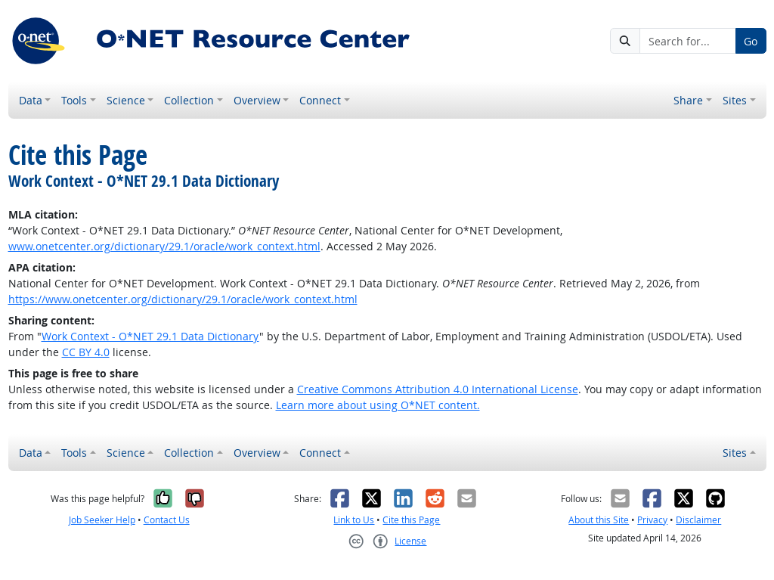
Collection (189, 100)
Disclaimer (698, 519)
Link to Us (353, 519)
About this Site (598, 519)
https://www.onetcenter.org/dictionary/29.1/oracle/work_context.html (183, 299)
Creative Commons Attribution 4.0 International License (437, 389)
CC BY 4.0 (86, 352)
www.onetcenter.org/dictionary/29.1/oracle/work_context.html (164, 246)
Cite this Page (411, 519)
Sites (735, 100)
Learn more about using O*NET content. (378, 405)
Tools (74, 100)
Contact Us (167, 519)
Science (126, 100)
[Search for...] (687, 41)
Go (750, 41)
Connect (320, 100)
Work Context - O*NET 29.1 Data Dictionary (150, 336)
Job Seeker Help (102, 519)
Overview (257, 100)
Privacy (652, 519)
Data (30, 100)
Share (688, 100)
